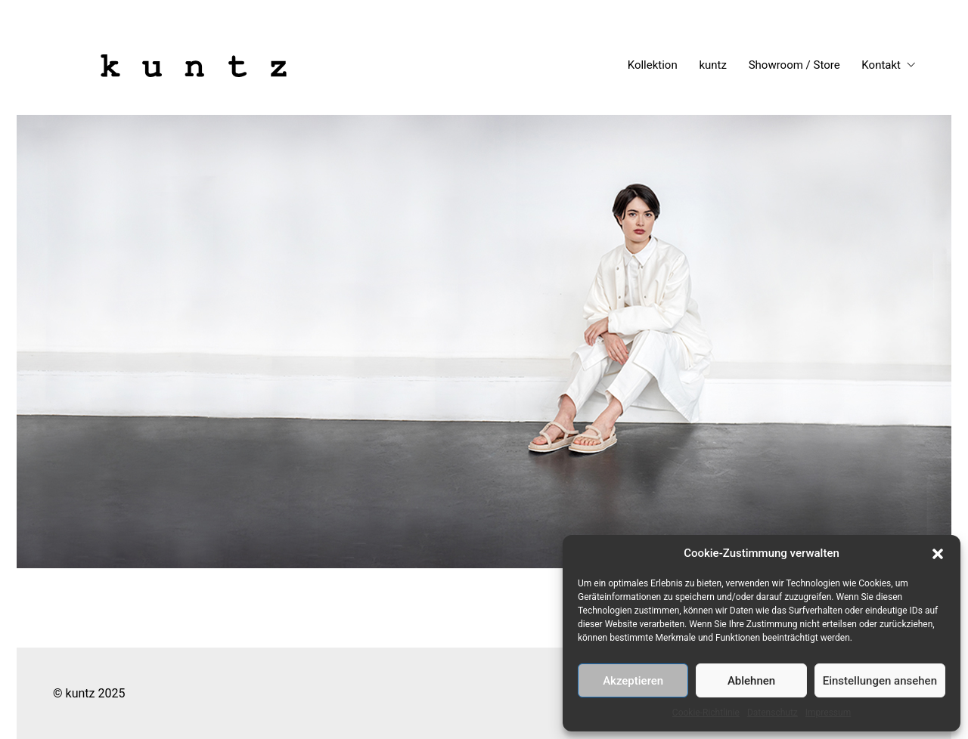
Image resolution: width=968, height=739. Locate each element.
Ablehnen (751, 681)
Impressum (828, 712)
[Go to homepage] (193, 65)
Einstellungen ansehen (880, 681)
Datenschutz (772, 712)
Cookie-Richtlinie (706, 712)
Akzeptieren (633, 681)
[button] (937, 553)
